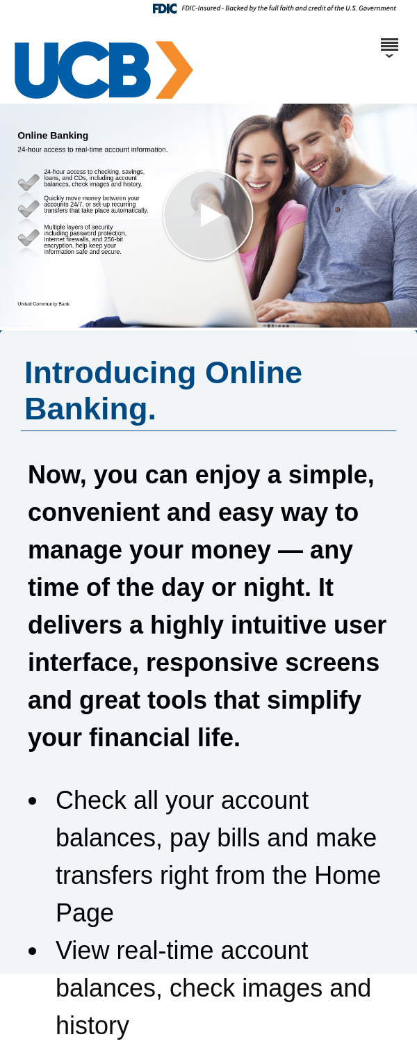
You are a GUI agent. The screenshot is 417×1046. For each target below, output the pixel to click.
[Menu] (389, 38)
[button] (208, 216)
